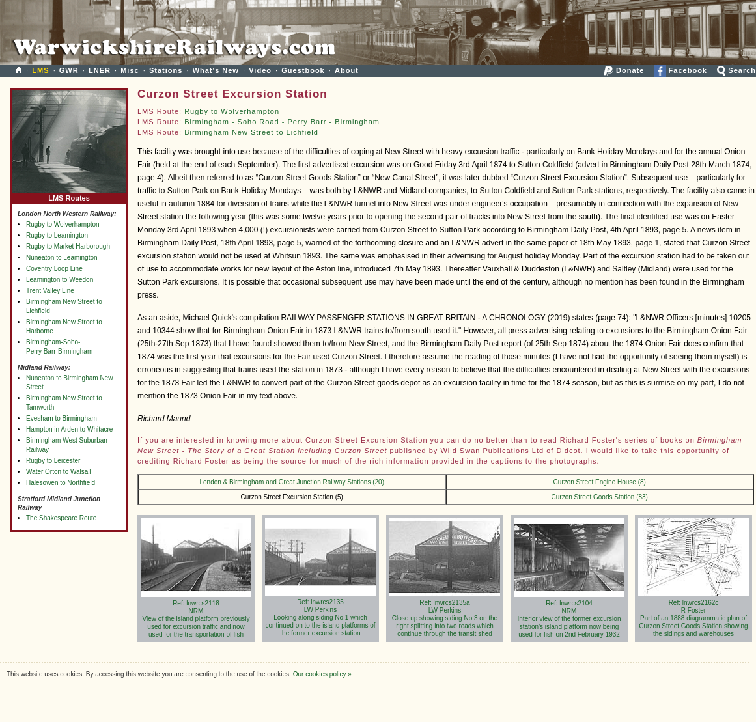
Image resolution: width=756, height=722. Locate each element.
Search (736, 70)
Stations (165, 70)
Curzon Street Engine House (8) (599, 482)
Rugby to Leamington (57, 235)
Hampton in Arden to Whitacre (69, 429)
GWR (69, 70)
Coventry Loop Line (54, 268)
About (347, 70)
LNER (100, 70)
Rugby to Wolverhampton (63, 224)
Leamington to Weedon (59, 279)
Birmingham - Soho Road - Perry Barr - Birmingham (282, 122)
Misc (129, 70)
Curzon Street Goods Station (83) (600, 497)
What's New (216, 70)
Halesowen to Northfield (60, 482)
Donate (624, 70)
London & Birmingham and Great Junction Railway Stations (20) (292, 482)
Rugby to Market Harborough (68, 246)
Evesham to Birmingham (61, 418)
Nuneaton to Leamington (62, 257)
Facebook (680, 70)
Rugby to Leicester (53, 460)
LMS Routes (69, 195)
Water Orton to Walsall (58, 471)
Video (260, 70)
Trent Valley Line (50, 290)
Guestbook (302, 70)
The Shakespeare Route (61, 517)
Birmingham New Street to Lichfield (251, 132)
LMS (40, 70)
